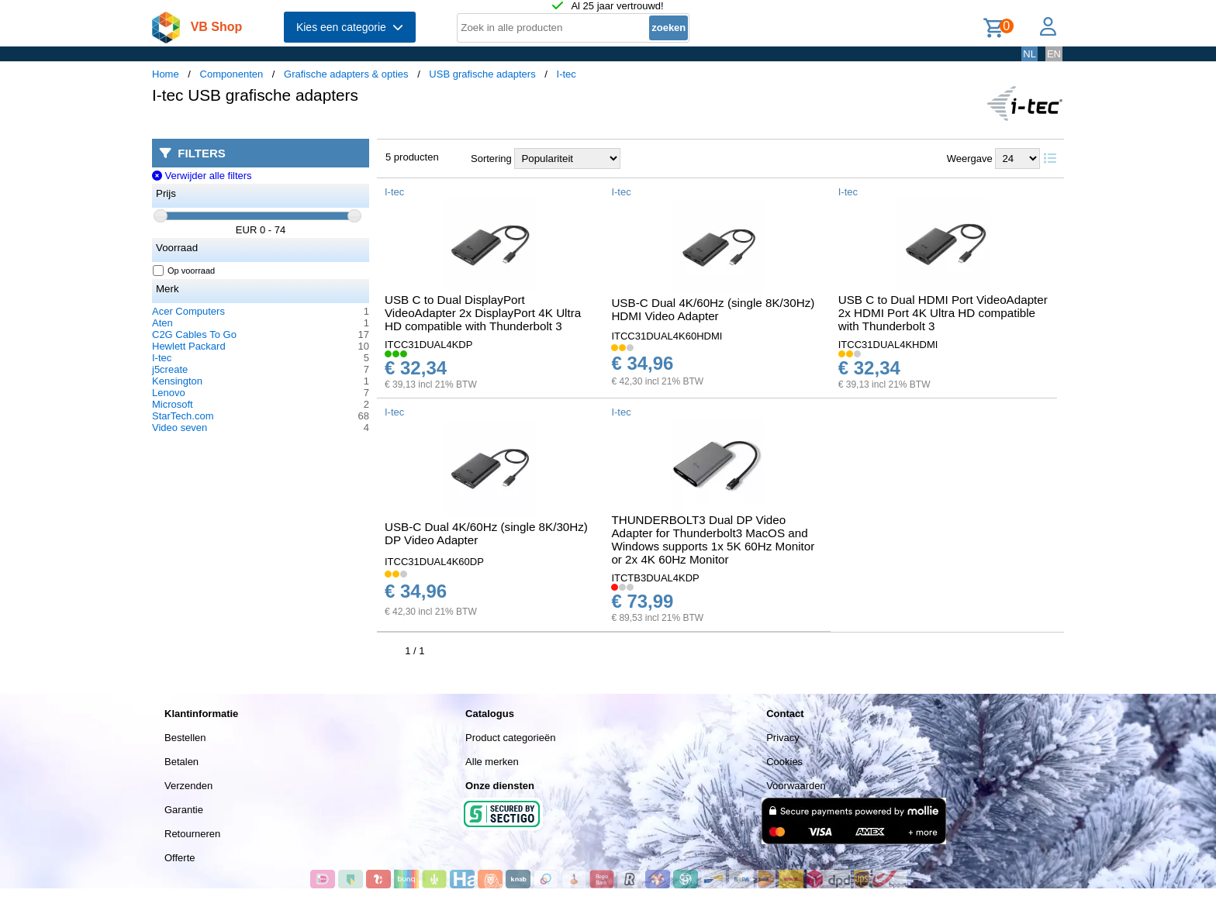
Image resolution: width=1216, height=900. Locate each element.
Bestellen (185, 737)
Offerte (179, 858)
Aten (162, 323)
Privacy (783, 737)
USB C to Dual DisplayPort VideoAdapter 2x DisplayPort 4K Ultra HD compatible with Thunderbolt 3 (483, 313)
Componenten (232, 74)
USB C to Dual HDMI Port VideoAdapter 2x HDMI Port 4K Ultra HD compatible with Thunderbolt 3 (943, 313)
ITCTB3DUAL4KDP (655, 578)
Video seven (179, 427)
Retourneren (192, 834)
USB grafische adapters (482, 74)
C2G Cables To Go (194, 334)
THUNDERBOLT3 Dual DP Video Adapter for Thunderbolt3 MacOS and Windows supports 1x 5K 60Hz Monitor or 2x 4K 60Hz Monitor (712, 539)
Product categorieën (510, 737)
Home (165, 74)
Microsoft (172, 404)
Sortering (491, 158)
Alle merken (492, 761)
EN (1054, 54)
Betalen (181, 761)
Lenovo (168, 392)
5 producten (412, 157)
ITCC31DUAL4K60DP (434, 561)
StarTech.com (182, 416)
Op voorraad (184, 270)
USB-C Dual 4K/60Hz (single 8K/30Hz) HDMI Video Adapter (712, 309)
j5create (170, 369)
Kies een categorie (349, 27)
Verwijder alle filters (202, 175)
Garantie (183, 810)
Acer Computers (188, 311)
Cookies (784, 761)
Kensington (177, 381)
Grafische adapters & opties (346, 74)
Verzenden (188, 785)
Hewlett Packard (189, 346)
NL (1029, 54)
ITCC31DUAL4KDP (428, 344)
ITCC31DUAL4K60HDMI (666, 336)
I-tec (566, 74)
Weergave (970, 158)
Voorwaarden (796, 785)
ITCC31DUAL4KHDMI (888, 344)
